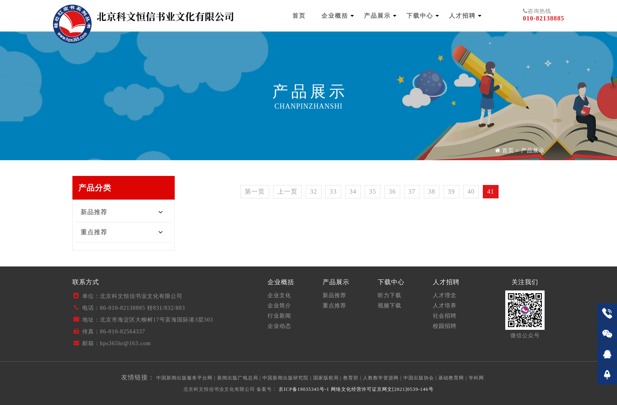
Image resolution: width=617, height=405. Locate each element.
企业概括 (334, 16)
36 (392, 191)
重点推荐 (94, 232)
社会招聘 (444, 316)
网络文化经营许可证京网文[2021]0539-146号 (382, 389)
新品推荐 (94, 212)
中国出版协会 (418, 378)
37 (412, 191)
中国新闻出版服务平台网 (184, 378)
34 (353, 191)
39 (451, 191)
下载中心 (419, 16)
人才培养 (444, 306)
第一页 (255, 191)
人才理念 (444, 295)
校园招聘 (444, 326)
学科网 (476, 378)
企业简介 (279, 306)
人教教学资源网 (381, 378)
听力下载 (389, 295)
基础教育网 (451, 378)
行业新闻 (279, 316)
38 (431, 191)
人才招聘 (462, 16)
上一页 (287, 191)
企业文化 (279, 295)
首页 (299, 16)
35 (372, 191)
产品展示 (377, 16)
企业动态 (279, 326)
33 (333, 191)
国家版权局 (326, 378)
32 (313, 191)
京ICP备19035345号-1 (303, 389)
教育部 (350, 378)
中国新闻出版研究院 (285, 378)
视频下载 (389, 306)
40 (471, 191)
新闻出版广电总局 (237, 378)
